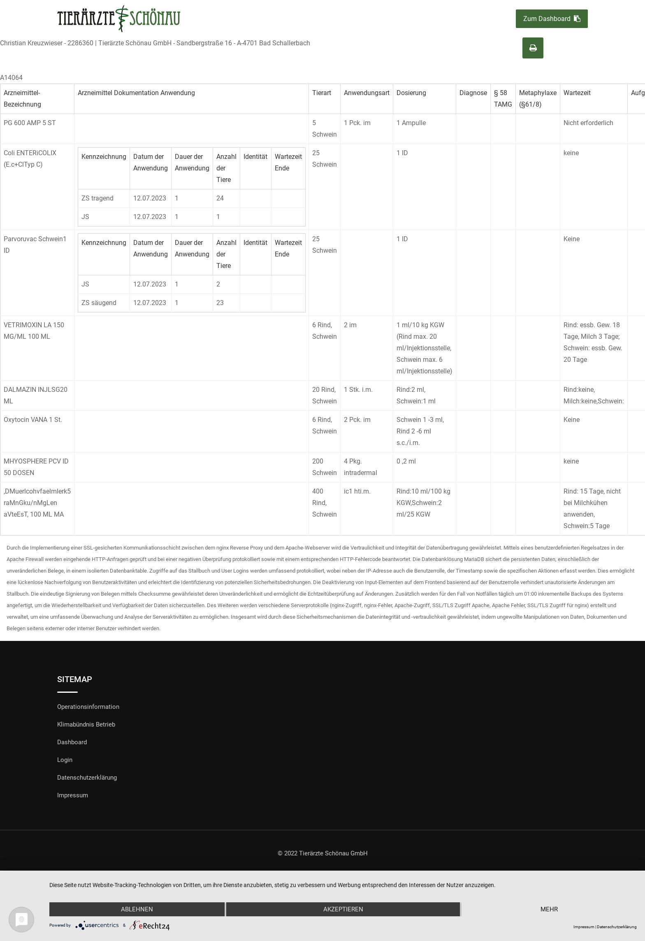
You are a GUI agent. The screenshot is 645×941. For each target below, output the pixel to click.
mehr (549, 909)
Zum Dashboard (551, 19)
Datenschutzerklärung (87, 777)
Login (64, 760)
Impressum (72, 795)
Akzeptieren (343, 909)
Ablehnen (137, 909)
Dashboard (72, 742)
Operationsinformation (88, 706)
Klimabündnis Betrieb (86, 724)
